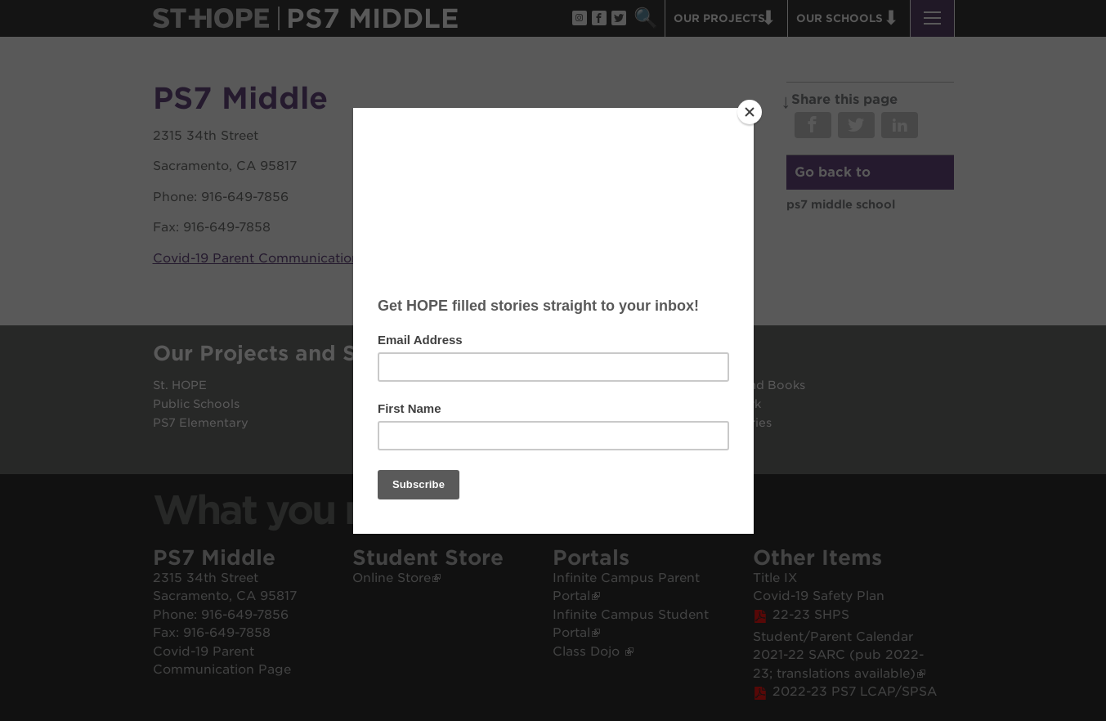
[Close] (749, 112)
